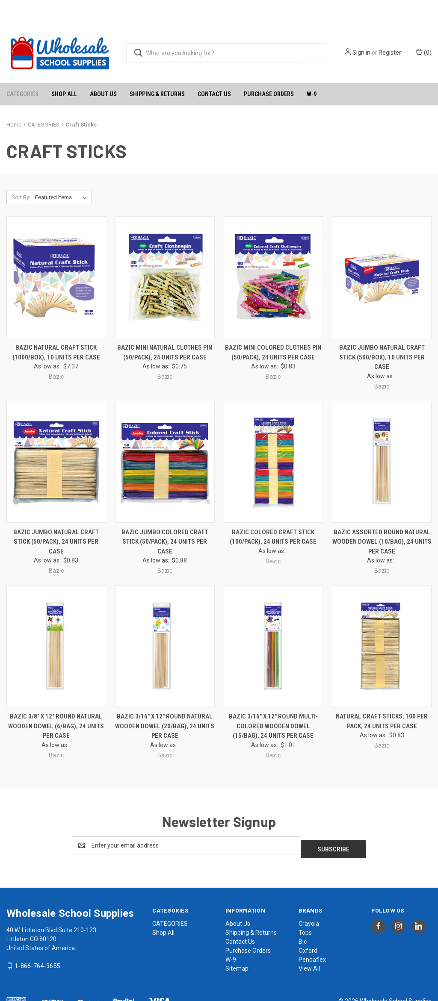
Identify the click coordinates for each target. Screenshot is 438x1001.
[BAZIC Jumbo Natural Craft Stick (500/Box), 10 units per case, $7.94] (382, 254)
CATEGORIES (22, 71)
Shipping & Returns (157, 71)
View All (309, 941)
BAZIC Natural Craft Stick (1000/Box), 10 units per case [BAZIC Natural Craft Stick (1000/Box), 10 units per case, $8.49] (56, 329)
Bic (303, 914)
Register (390, 29)
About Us (103, 71)
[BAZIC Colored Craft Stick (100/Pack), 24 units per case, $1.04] (273, 439)
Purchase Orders (269, 71)
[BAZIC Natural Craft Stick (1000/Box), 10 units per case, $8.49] (56, 254)
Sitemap (237, 941)
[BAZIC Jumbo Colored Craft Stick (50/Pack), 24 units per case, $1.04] (165, 439)
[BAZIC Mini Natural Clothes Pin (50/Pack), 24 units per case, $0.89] (165, 254)
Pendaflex (312, 932)
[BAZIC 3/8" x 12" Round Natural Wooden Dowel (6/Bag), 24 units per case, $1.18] (56, 623)
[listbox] (63, 174)
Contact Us (214, 71)
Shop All (64, 71)
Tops (305, 905)
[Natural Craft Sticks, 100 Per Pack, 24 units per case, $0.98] (382, 623)
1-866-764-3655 (37, 939)
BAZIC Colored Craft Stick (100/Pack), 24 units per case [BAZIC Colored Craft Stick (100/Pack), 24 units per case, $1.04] (273, 514)
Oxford (308, 923)
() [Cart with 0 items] (424, 29)
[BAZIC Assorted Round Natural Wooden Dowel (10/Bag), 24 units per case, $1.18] (382, 439)
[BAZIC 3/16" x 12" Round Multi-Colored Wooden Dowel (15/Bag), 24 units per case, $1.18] (273, 623)
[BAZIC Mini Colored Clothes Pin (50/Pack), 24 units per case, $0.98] (273, 254)
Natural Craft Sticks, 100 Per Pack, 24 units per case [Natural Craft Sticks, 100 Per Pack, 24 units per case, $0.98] (382, 698)
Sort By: (21, 174)
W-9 (312, 71)
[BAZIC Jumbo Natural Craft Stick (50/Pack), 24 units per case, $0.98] (56, 439)
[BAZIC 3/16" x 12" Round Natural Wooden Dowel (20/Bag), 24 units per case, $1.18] (165, 623)
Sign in (361, 29)
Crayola (309, 896)
